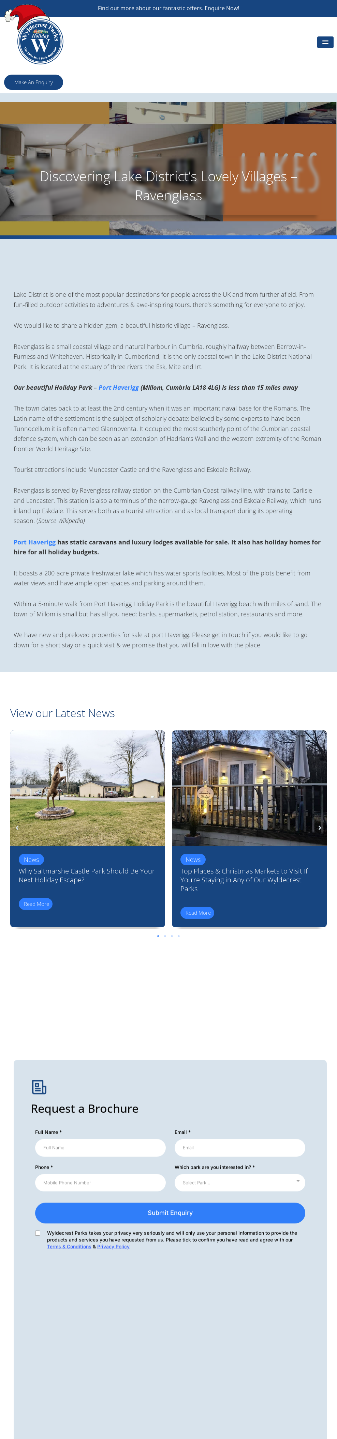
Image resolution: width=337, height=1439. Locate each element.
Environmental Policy (114, 1331)
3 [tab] (171, 936)
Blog (263, 1342)
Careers (267, 1362)
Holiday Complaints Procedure (211, 1372)
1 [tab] (158, 936)
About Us (269, 1311)
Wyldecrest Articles (112, 1311)
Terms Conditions (195, 1352)
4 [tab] (178, 936)
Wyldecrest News (195, 1331)
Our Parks (185, 1311)
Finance (183, 1342)
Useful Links (272, 1331)
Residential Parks (278, 1383)
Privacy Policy (190, 1362)
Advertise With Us (279, 1372)
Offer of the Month (111, 1321)
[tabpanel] (87, 830)
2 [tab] (165, 936)
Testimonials (273, 1393)
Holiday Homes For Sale (287, 1321)
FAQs (264, 1352)
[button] (325, 42)
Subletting (186, 1321)
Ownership (187, 1383)
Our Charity (103, 1342)
